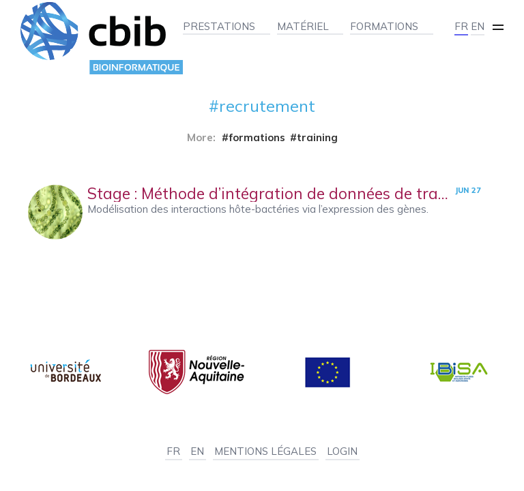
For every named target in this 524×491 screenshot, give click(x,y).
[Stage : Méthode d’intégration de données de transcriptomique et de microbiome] (262, 212)
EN (477, 26)
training (317, 137)
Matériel (303, 26)
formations (257, 137)
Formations (384, 26)
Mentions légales (265, 451)
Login (342, 451)
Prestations (219, 26)
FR (461, 26)
